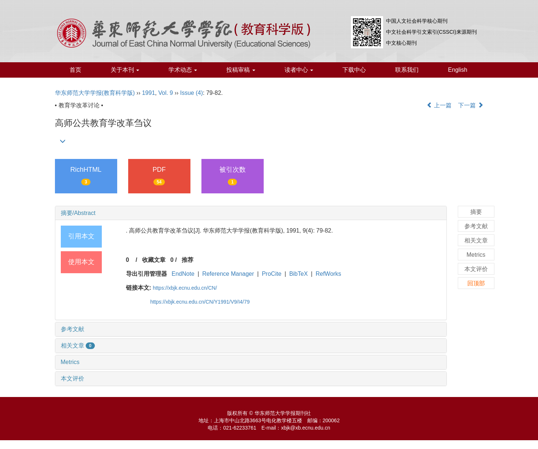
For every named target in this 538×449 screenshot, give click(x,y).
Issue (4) (191, 93)
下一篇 (470, 105)
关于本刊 (125, 70)
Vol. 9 (165, 93)
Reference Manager (228, 274)
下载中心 (354, 70)
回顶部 (476, 283)
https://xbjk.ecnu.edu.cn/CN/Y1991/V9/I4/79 (200, 302)
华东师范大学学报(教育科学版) (95, 93)
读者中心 (299, 70)
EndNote (183, 274)
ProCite (271, 274)
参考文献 (72, 329)
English (457, 70)
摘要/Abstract (78, 213)
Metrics (70, 362)
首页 (75, 70)
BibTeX (298, 274)
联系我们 (407, 70)
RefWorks (328, 274)
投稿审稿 (240, 70)
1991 (148, 93)
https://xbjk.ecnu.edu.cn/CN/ (185, 288)
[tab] (250, 213)
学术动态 (182, 70)
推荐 (187, 260)
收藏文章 (154, 260)
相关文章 (78, 345)
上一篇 (439, 105)
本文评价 (72, 378)
